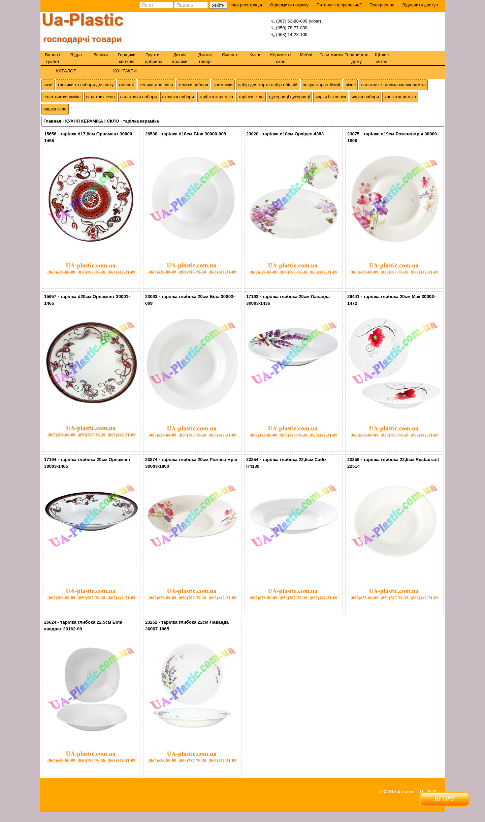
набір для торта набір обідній (267, 84)
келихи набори (193, 84)
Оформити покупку (289, 4)
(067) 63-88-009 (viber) (298, 21)
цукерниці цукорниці (289, 96)
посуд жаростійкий (321, 84)
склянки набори (178, 96)
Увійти (218, 5)
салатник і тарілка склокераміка (393, 84)
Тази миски (331, 54)
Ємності (230, 54)
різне (351, 84)
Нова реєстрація (244, 4)
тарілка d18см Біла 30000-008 (193, 133)
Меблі (306, 54)
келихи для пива (156, 84)
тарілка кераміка (216, 96)
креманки (223, 84)
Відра (76, 54)
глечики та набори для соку (86, 84)
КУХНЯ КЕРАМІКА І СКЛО (92, 121)
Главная (52, 121)
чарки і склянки (330, 96)
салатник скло (100, 96)
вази (48, 84)
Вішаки (100, 54)
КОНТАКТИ (125, 70)
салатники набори (138, 96)
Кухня (256, 54)
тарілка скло (251, 96)
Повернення (381, 4)
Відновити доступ (420, 4)
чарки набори (365, 96)
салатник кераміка (62, 96)
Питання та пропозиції (339, 4)
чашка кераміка (400, 96)
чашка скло (55, 108)
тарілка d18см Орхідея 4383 (293, 133)
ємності (126, 84)
